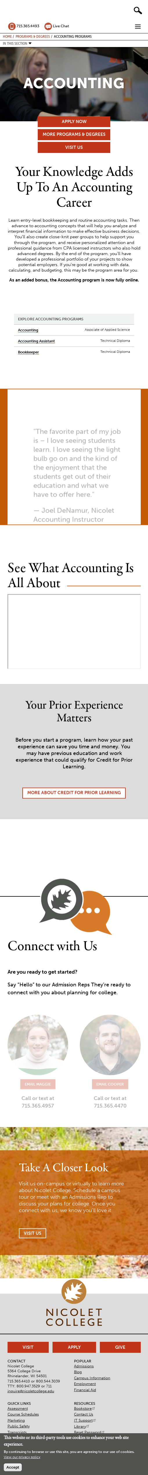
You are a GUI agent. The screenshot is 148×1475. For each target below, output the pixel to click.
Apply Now (74, 121)
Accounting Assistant (36, 341)
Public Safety (19, 1426)
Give (120, 1347)
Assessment (18, 1408)
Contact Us (83, 1414)
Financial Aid (85, 1390)
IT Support (85, 1420)
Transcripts (17, 1432)
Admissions (84, 1366)
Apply (74, 1347)
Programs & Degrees (33, 36)
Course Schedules (23, 1414)
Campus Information (92, 1378)
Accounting (28, 330)
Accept (12, 1467)
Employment (85, 1384)
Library (82, 1426)
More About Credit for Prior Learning (74, 810)
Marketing (16, 1420)
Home (7, 36)
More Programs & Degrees (74, 134)
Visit (28, 1347)
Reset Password (89, 1432)
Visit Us (74, 147)
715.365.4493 (28, 26)
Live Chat (61, 26)
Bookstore (84, 1408)
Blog (78, 1372)
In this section (15, 43)
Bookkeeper (28, 352)
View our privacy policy (22, 1457)
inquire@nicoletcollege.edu (31, 1391)
